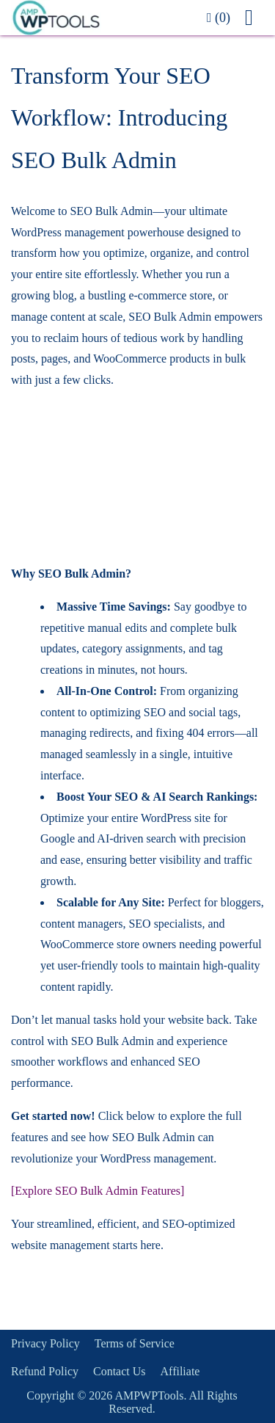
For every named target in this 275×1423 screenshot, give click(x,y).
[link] (101, 17)
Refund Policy (44, 1371)
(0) (218, 17)
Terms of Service (135, 1343)
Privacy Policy (45, 1343)
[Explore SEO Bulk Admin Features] (97, 1190)
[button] (254, 18)
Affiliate (180, 1371)
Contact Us (119, 1371)
